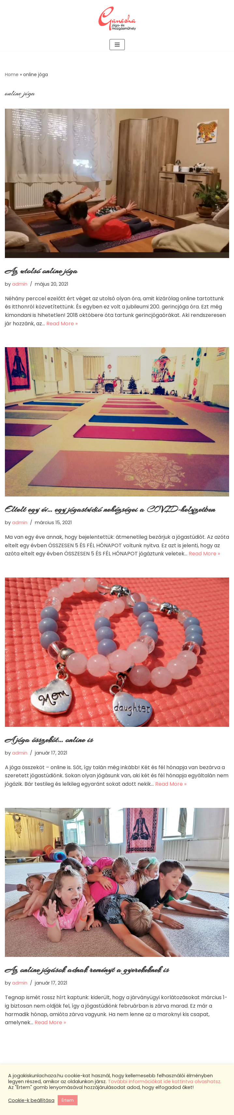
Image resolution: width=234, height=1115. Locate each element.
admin (19, 284)
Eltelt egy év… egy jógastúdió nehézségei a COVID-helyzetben (110, 509)
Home (12, 74)
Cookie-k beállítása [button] (31, 1100)
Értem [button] (68, 1100)
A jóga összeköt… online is (49, 739)
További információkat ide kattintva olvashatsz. (164, 1081)
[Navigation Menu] (117, 44)
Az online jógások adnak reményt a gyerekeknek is (87, 969)
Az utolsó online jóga (41, 271)
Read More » (62, 323)
